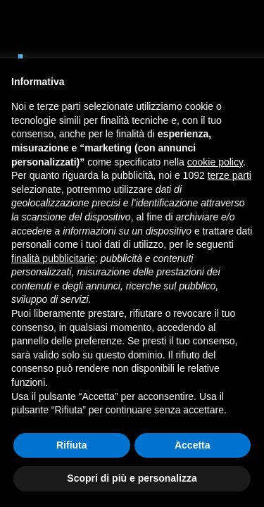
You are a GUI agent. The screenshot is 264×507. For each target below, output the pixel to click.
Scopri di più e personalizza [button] (131, 478)
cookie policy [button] (215, 162)
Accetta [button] (192, 445)
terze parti (229, 175)
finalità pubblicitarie (53, 258)
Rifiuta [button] (71, 445)
